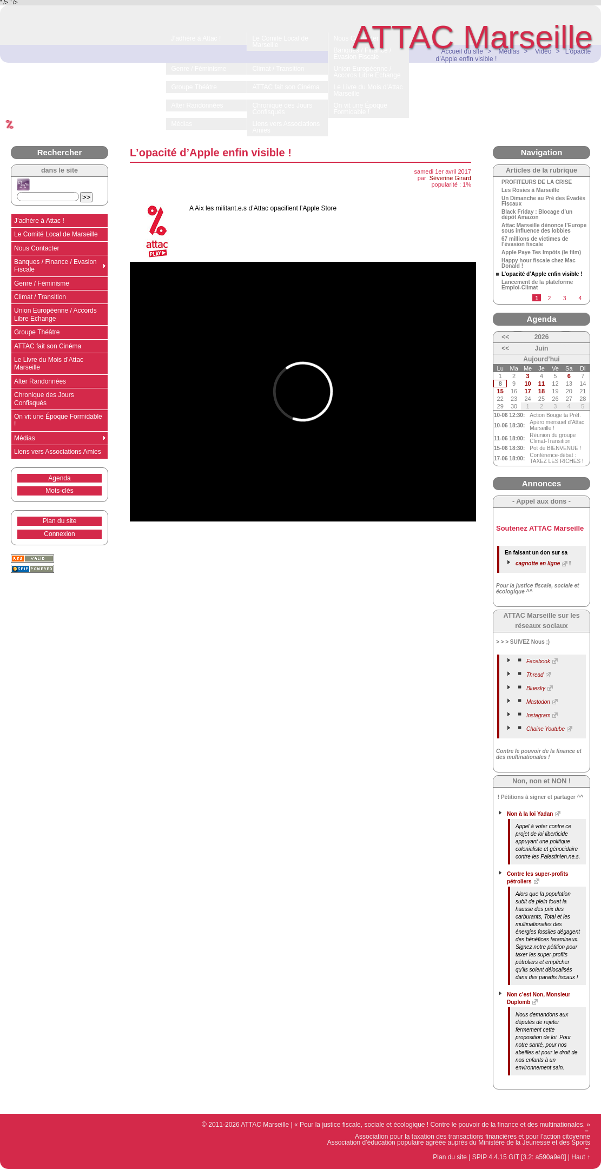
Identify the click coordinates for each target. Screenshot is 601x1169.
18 (541, 391)
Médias (24, 438)
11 (541, 383)
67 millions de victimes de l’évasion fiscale (534, 241)
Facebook (538, 661)
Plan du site (60, 521)
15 (500, 391)
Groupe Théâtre (37, 332)
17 (527, 391)
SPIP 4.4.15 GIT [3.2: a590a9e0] (519, 1157)
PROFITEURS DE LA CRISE (536, 182)
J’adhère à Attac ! (39, 220)
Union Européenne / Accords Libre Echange (55, 314)
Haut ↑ (580, 1157)
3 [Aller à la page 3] (564, 298)
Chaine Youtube (545, 729)
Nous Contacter (36, 248)
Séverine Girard (450, 178)
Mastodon (538, 702)
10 (527, 383)
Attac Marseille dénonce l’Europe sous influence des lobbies (543, 228)
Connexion (59, 534)
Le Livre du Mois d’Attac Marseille (48, 363)
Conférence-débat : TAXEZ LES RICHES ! (556, 458)
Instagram (538, 715)
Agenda (59, 478)
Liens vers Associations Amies (57, 451)
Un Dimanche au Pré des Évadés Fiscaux (543, 201)
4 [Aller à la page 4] (580, 298)
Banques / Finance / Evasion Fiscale (55, 265)
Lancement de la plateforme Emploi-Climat (537, 285)
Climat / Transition (40, 297)
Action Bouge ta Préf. (555, 415)
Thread (535, 675)
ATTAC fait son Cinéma (47, 346)
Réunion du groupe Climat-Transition (553, 438)
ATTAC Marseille (473, 37)
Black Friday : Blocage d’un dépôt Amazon (536, 214)
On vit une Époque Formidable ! (58, 420)
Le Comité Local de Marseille (56, 234)
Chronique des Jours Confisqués (44, 398)
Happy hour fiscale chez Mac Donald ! (538, 263)
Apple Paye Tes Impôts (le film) (541, 252)
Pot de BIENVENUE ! (555, 448)
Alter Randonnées (40, 381)
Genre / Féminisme (41, 283)
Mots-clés (59, 490)
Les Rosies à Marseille (530, 190)
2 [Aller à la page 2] (549, 298)
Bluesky (535, 688)
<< (505, 337)
